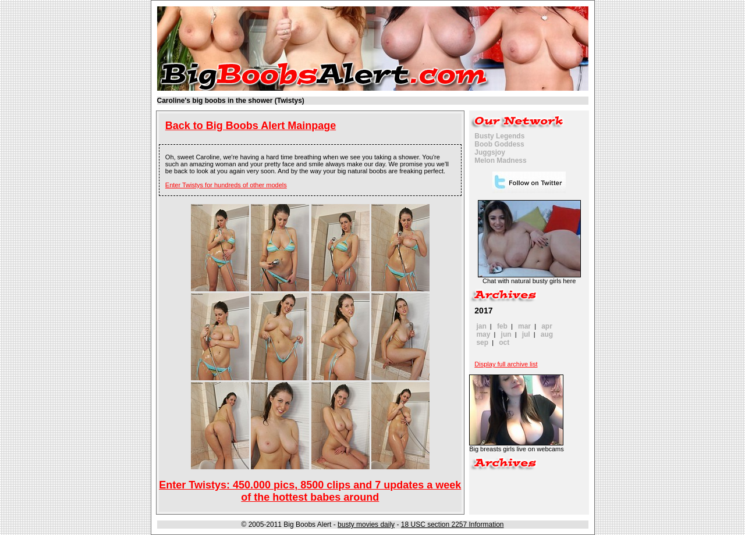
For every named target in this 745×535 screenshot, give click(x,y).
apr (546, 326)
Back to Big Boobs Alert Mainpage (250, 125)
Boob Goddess (499, 144)
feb (502, 326)
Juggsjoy (489, 152)
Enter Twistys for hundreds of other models (226, 184)
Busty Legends (499, 136)
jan (481, 326)
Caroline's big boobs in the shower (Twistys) (230, 101)
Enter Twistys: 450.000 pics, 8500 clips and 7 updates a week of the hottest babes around (310, 491)
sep (482, 342)
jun (506, 334)
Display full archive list (505, 364)
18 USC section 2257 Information (452, 524)
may (483, 334)
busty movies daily (366, 524)
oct (504, 342)
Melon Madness (500, 160)
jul (526, 334)
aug (547, 334)
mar (524, 326)
